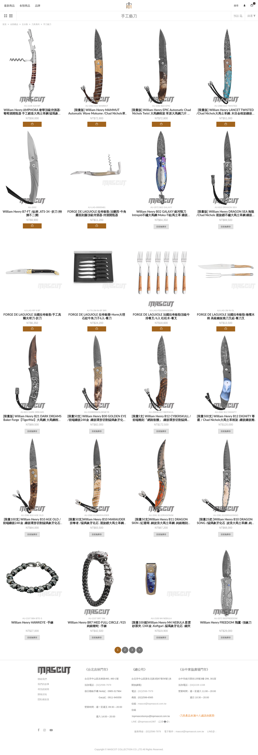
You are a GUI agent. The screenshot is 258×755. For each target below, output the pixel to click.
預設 (238, 15)
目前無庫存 (161, 227)
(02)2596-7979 (103, 685)
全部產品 (14, 24)
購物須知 (42, 694)
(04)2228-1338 (197, 685)
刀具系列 (35, 24)
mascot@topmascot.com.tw (152, 703)
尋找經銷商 (43, 689)
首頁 (4, 24)
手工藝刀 (47, 24)
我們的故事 (43, 684)
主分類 (25, 24)
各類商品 (25, 5)
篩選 (251, 15)
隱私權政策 (43, 699)
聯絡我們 (42, 679)
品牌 (37, 5)
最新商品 (9, 5)
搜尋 (236, 5)
